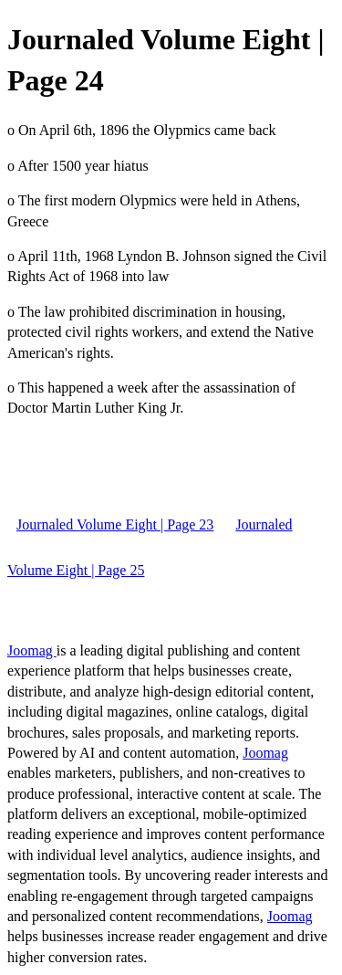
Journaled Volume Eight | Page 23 (114, 524)
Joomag (32, 650)
